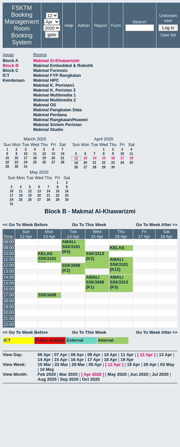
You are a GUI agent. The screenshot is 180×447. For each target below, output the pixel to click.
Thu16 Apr (121, 234)
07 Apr (60, 354)
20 (53, 158)
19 (44, 158)
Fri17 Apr (144, 234)
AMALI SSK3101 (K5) (71, 246)
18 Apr (110, 359)
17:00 (8, 294)
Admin (84, 25)
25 (35, 162)
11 (35, 154)
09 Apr (93, 354)
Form (116, 25)
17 (25, 158)
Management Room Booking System (22, 32)
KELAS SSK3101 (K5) (47, 258)
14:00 (8, 277)
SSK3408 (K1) (71, 268)
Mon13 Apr (49, 234)
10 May (47, 369)
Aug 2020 (47, 379)
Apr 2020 (93, 374)
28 (62, 162)
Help (69, 25)
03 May (167, 364)
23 (16, 162)
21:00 (8, 318)
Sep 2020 (69, 379)
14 (62, 154)
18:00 (8, 300)
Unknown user (168, 18)
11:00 (8, 259)
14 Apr (44, 359)
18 (35, 158)
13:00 (8, 271)
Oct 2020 (91, 379)
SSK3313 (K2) (95, 256)
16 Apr (77, 359)
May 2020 (117, 374)
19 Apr (127, 359)
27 (53, 162)
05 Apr (95, 364)
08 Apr (77, 354)
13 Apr (165, 354)
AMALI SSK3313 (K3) (119, 282)
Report (100, 25)
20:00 (8, 312)
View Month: (15, 374)
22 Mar (61, 364)
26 (44, 162)
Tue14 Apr (73, 234)
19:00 (8, 306)
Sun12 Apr (26, 234)
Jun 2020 (139, 374)
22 (7, 162)
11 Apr (127, 354)
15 (7, 158)
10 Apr (110, 354)
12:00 (8, 265)
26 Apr (150, 364)
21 (62, 158)
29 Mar (78, 364)
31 (25, 166)
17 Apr (93, 359)
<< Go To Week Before (25, 224)
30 (16, 166)
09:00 (8, 247)
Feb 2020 (47, 374)
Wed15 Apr (97, 234)
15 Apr (60, 359)
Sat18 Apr (166, 234)
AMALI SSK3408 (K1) (95, 282)
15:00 (8, 283)
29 (7, 166)
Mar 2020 (68, 374)
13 (53, 154)
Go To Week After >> (156, 224)
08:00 (8, 241)
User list (168, 34)
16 (16, 158)
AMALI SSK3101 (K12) (119, 264)
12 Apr (146, 354)
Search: (139, 21)
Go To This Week (89, 224)
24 (25, 162)
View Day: (13, 354)
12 (44, 154)
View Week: (14, 364)
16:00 (8, 289)
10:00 (8, 253)
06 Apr (44, 354)
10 (25, 154)
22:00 (8, 324)
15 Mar (44, 364)
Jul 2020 (160, 374)
